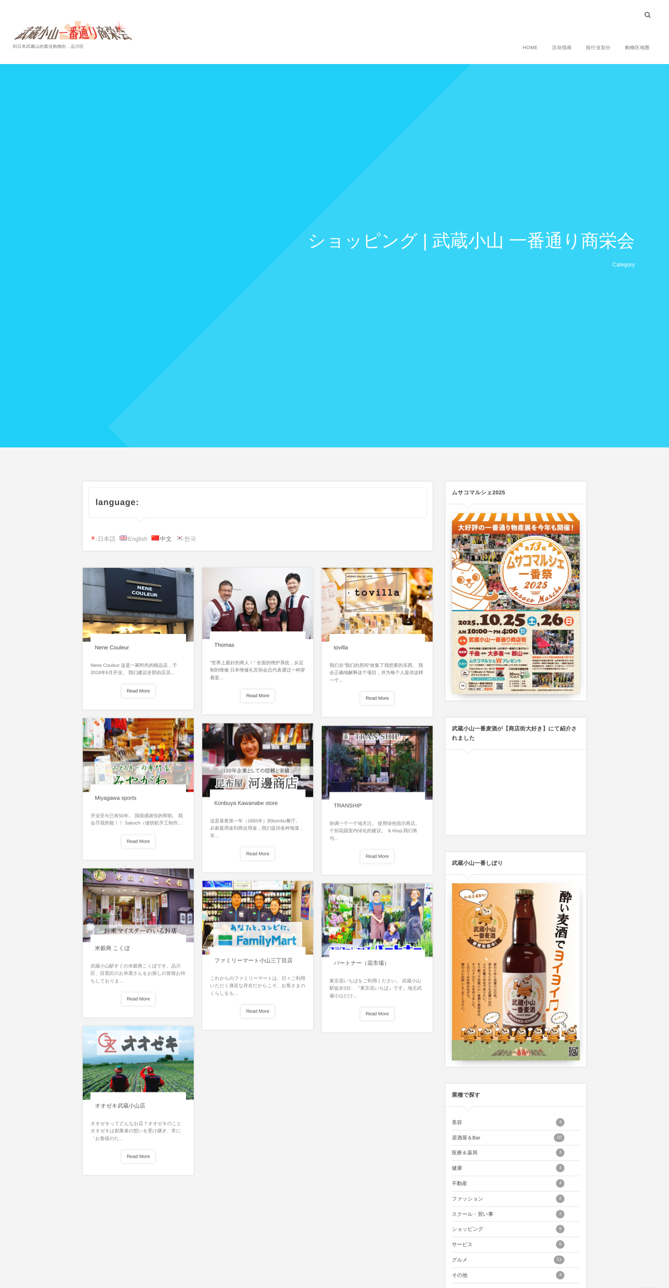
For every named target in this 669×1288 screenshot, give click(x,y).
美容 (508, 1122)
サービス (508, 1244)
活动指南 (562, 47)
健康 (508, 1168)
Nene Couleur (112, 647)
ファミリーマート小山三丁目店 (253, 964)
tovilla (341, 647)
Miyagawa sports (116, 801)
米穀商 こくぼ (112, 952)
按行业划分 (598, 47)
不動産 (508, 1183)
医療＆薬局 (508, 1152)
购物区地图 (637, 47)
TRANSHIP (348, 809)
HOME (530, 47)
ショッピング (508, 1229)
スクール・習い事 (508, 1214)
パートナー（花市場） (362, 967)
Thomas (224, 645)
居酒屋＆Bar (508, 1137)
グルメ (508, 1260)
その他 (508, 1275)
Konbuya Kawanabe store (246, 806)
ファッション (508, 1199)
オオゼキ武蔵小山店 (120, 1109)
